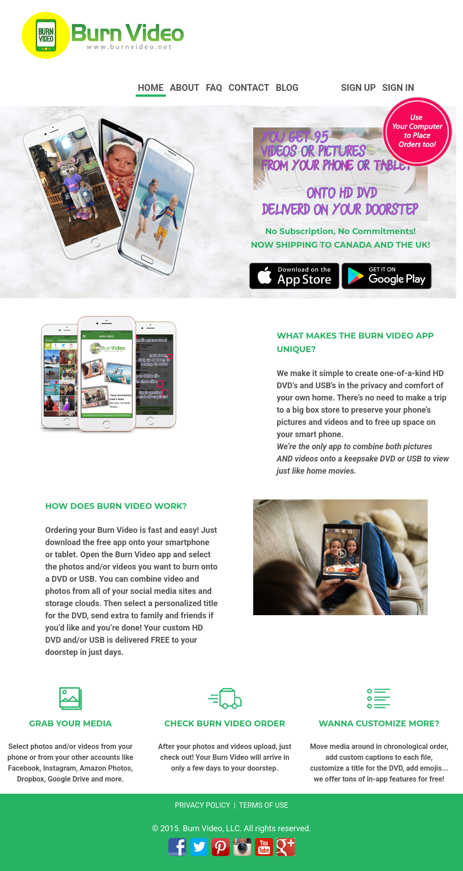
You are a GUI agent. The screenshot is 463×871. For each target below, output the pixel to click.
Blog (287, 87)
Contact (248, 87)
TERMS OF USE (263, 805)
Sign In (398, 87)
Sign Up (358, 87)
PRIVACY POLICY (202, 805)
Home (151, 87)
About (185, 87)
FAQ (214, 87)
